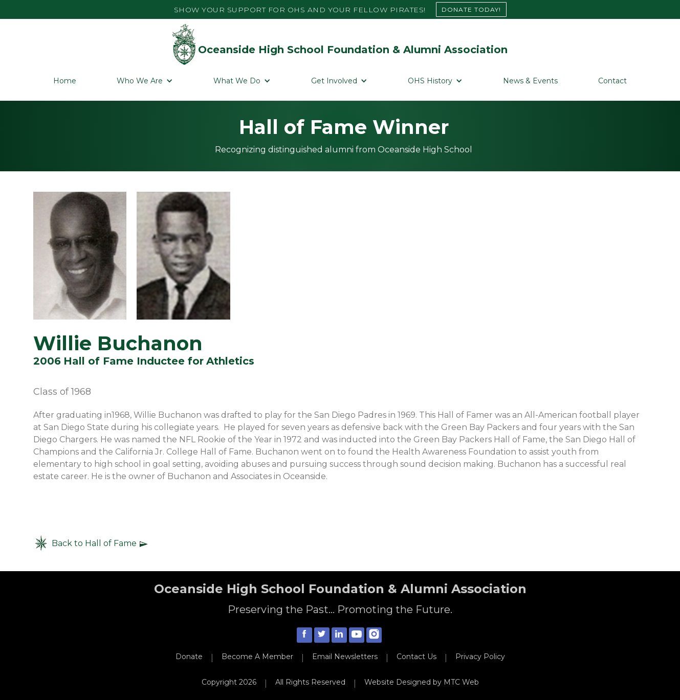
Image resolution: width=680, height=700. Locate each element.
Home (64, 80)
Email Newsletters (345, 656)
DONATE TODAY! (471, 9)
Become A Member (257, 656)
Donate (189, 656)
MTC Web (461, 682)
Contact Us (416, 656)
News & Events (530, 80)
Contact (612, 80)
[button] (144, 81)
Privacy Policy (480, 656)
